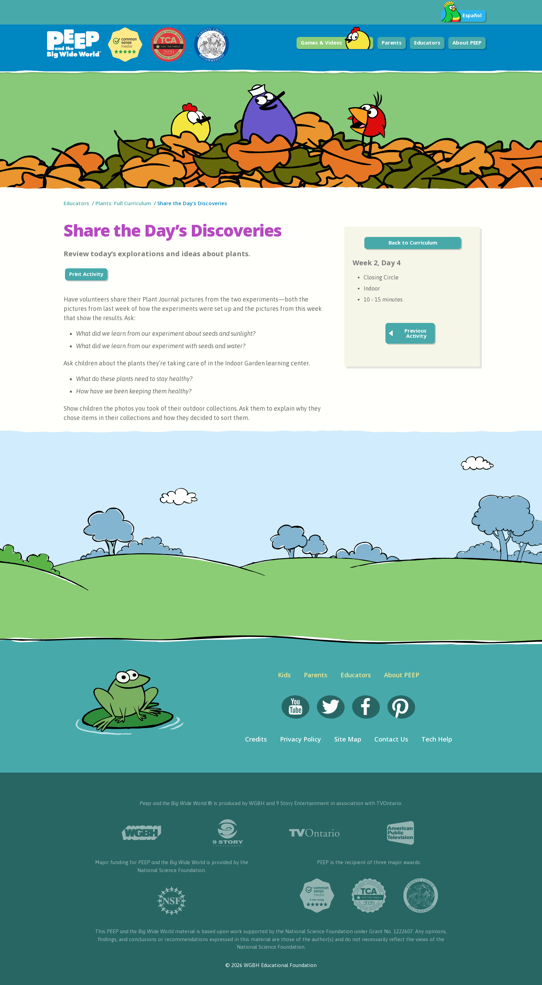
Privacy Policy (300, 739)
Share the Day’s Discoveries (192, 203)
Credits (256, 739)
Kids (284, 675)
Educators (427, 42)
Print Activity (86, 273)
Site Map (347, 739)
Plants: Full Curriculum (123, 203)
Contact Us (391, 739)
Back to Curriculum (413, 242)
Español (461, 16)
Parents (392, 42)
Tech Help (436, 739)
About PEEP (467, 42)
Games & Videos (336, 43)
